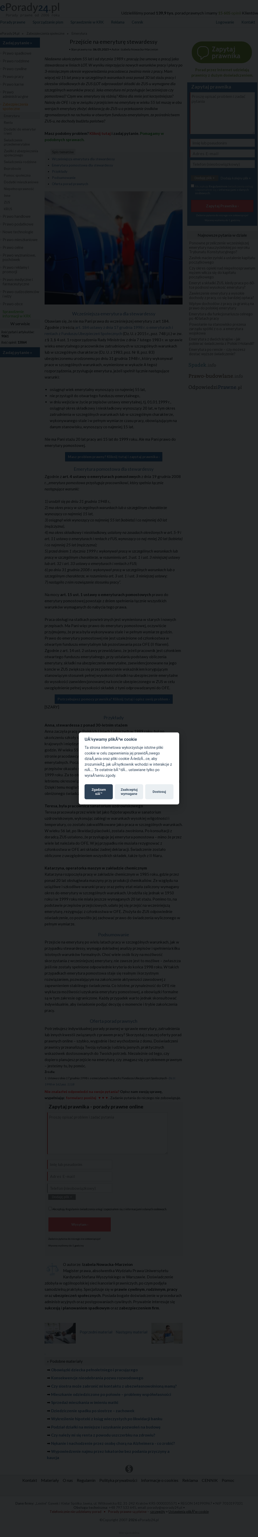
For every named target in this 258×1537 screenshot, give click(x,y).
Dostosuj (159, 792)
